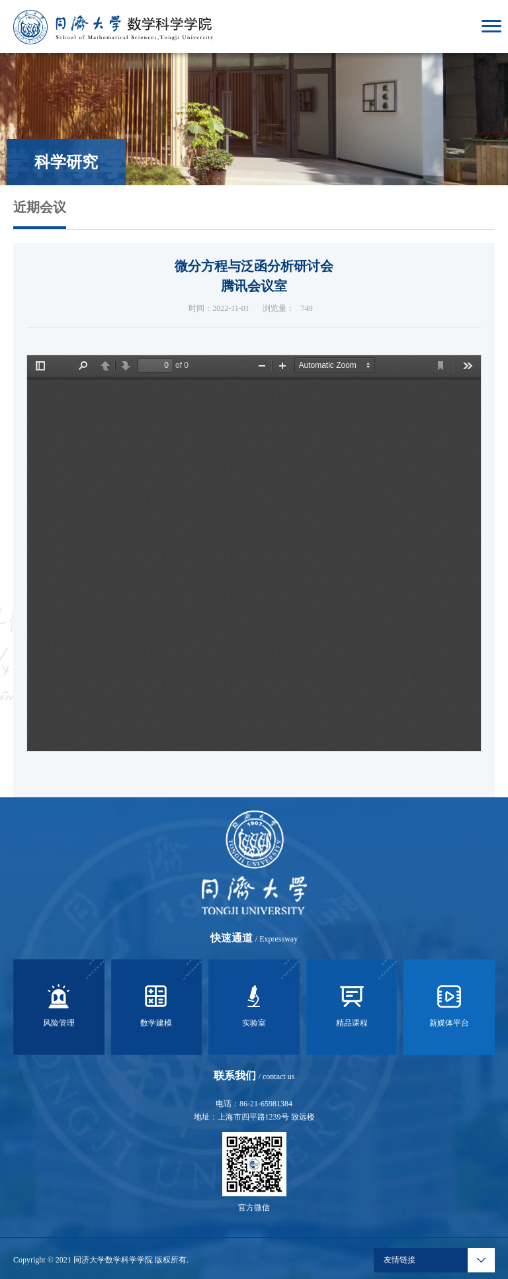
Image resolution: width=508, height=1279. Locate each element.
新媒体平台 (449, 1004)
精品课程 (351, 1004)
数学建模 (156, 1004)
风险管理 (58, 1004)
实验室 (254, 1004)
